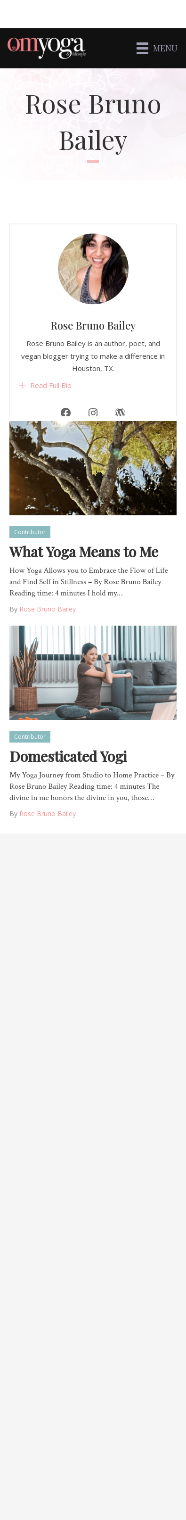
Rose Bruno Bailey (93, 347)
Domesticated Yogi (68, 756)
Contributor (30, 532)
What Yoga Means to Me (83, 551)
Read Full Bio (51, 407)
